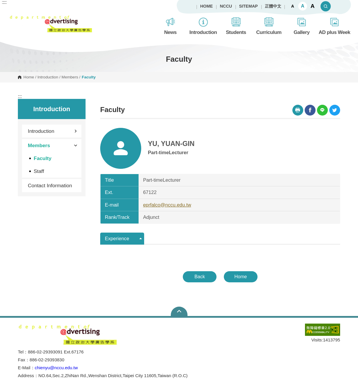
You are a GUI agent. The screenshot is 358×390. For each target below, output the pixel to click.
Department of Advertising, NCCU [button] (14, 18)
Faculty (42, 158)
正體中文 (273, 6)
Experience (117, 238)
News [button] (170, 25)
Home (28, 77)
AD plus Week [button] (334, 25)
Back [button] (200, 276)
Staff (39, 171)
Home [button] (240, 276)
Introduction (47, 77)
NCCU (226, 6)
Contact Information (50, 185)
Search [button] (326, 6)
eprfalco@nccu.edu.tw (167, 205)
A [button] (292, 6)
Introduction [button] (203, 25)
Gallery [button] (302, 25)
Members (70, 77)
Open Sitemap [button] (179, 311)
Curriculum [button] (268, 25)
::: (20, 96)
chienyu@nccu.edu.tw (56, 367)
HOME (206, 6)
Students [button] (236, 25)
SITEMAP (248, 6)
